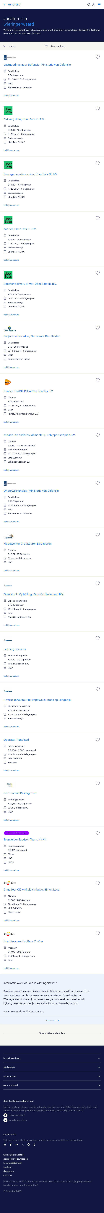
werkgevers (9, 1067)
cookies (7, 1167)
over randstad (10, 1085)
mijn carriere (9, 1076)
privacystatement (12, 1162)
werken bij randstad (13, 1154)
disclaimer (8, 1171)
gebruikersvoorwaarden (15, 1158)
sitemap (7, 1175)
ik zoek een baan (11, 1058)
